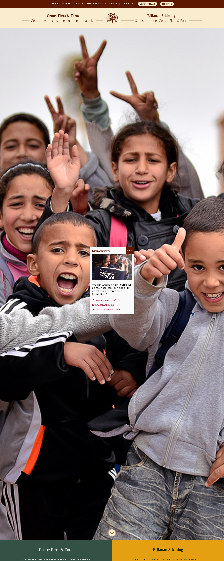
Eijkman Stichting (95, 3)
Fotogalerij (114, 3)
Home (55, 3)
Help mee (167, 3)
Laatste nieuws (147, 3)
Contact (127, 3)
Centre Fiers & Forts (71, 3)
